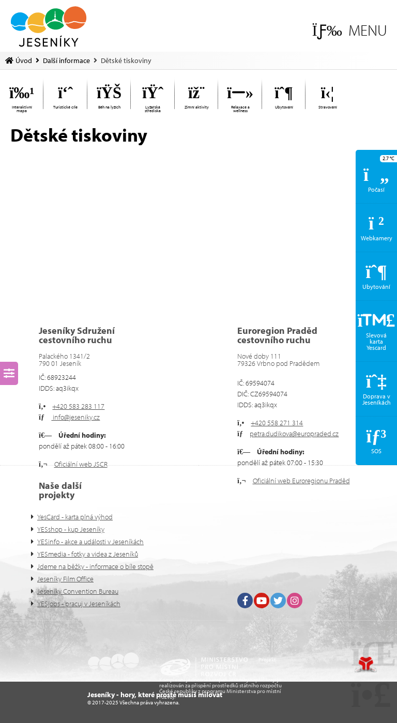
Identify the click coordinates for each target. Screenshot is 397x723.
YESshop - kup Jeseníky (70, 529)
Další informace (66, 60)
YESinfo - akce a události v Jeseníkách (90, 541)
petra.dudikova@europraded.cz (294, 433)
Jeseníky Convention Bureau (77, 591)
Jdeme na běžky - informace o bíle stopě (95, 566)
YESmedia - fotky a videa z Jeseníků (87, 554)
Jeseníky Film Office (65, 578)
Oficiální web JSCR (81, 464)
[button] (349, 30)
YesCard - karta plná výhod (75, 516)
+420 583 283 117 (78, 406)
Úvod (48, 26)
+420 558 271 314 (277, 422)
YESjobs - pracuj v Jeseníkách (78, 603)
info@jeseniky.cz (75, 417)
